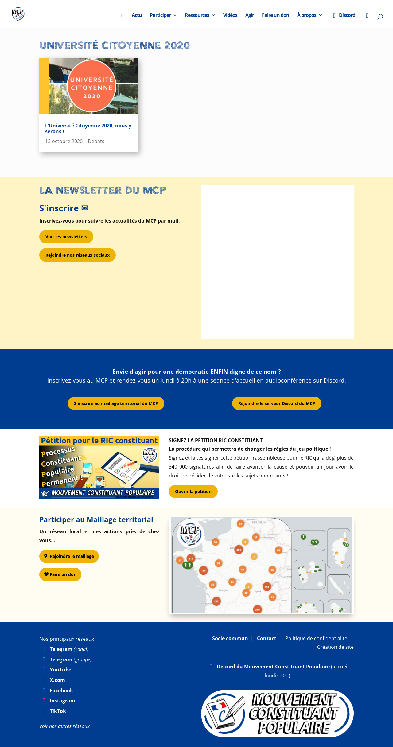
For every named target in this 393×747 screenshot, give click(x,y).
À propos (306, 16)
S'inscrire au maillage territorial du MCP (116, 403)
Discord (342, 16)
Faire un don (275, 16)
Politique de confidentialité (316, 638)
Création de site (335, 647)
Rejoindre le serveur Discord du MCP (276, 403)
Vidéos (230, 16)
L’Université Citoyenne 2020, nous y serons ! (88, 128)
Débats (96, 141)
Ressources (197, 16)
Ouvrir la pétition (193, 491)
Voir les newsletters (66, 236)
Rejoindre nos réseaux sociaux (77, 255)
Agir (249, 16)
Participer (160, 16)
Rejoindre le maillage (72, 556)
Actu (137, 16)
